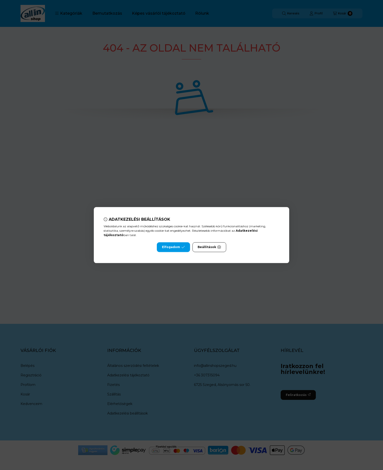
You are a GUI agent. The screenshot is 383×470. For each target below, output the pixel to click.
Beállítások (209, 247)
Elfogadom (173, 247)
